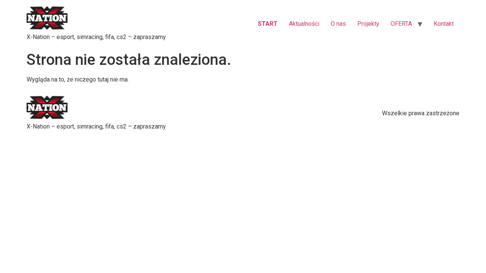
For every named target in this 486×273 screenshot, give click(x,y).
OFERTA (401, 23)
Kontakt (444, 23)
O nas (338, 23)
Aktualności (304, 23)
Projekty (368, 23)
